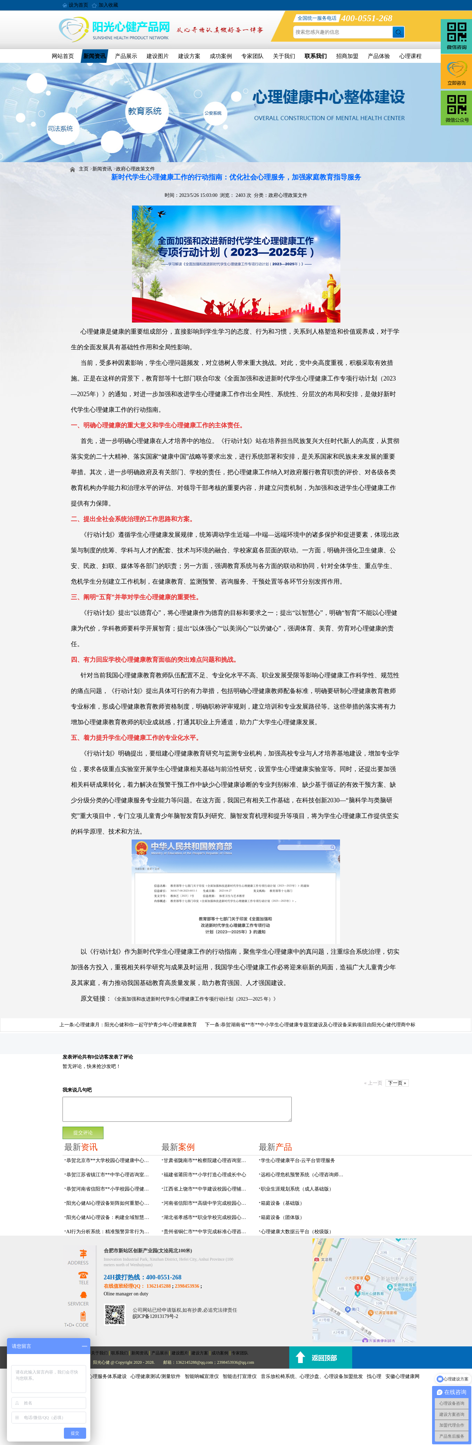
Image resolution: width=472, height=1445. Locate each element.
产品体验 (379, 56)
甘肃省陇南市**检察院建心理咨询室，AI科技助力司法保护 (207, 1160)
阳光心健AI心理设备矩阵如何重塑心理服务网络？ (109, 1203)
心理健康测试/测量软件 (156, 1376)
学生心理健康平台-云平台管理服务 (298, 1160)
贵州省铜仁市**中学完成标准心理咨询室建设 (207, 1231)
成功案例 (221, 56)
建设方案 (189, 56)
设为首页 (78, 5)
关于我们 (284, 56)
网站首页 (63, 56)
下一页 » (397, 1083)
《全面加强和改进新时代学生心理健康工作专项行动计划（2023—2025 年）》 (195, 999)
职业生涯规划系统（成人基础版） (297, 1189)
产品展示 (126, 56)
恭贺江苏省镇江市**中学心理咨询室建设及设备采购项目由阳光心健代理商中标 (109, 1174)
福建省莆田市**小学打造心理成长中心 (205, 1174)
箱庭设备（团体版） (283, 1217)
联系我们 (316, 56)
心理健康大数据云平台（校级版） (297, 1231)
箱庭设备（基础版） (283, 1203)
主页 (84, 169)
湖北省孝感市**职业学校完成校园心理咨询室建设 (207, 1217)
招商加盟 (347, 56)
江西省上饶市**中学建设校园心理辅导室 (207, 1189)
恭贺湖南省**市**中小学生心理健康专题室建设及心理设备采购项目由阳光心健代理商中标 (318, 1024)
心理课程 (410, 56)
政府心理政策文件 (135, 169)
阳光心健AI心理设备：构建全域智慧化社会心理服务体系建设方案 (109, 1217)
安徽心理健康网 (403, 1376)
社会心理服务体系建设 (102, 1376)
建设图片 (158, 56)
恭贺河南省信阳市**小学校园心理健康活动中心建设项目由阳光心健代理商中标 (109, 1189)
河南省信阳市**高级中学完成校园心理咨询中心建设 (207, 1203)
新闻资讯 (94, 56)
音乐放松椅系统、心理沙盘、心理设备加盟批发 (312, 1376)
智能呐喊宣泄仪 (202, 1376)
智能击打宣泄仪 (240, 1376)
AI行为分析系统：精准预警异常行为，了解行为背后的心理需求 (109, 1231)
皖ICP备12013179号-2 (155, 1316)
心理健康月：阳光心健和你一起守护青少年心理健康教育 (136, 1024)
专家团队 (252, 56)
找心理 (374, 1376)
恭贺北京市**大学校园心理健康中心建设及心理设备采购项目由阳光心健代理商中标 (109, 1160)
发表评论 (72, 1057)
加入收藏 (108, 5)
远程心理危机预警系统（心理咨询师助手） (304, 1174)
